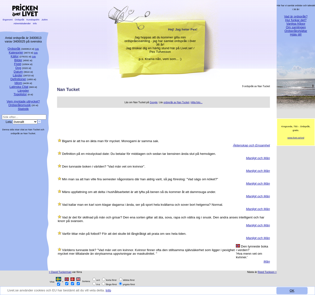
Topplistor (20, 94)
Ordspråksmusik (19, 105)
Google (154, 102)
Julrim (44, 19)
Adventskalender (22, 23)
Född (17, 64)
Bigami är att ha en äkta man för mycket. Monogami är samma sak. (110, 141)
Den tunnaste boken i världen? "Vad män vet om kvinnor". (103, 166)
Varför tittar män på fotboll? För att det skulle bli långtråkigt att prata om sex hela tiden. (124, 233)
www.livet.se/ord (295, 137)
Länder (17, 75)
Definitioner (18, 79)
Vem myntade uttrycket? (23, 101)
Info (108, 290)
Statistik (23, 109)
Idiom (18, 83)
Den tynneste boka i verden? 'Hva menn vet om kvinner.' (252, 252)
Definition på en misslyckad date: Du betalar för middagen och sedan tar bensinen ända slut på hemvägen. (139, 154)
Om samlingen (296, 27)
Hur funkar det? (296, 20)
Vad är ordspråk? (296, 16)
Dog (18, 68)
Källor (15, 56)
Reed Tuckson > (267, 272)
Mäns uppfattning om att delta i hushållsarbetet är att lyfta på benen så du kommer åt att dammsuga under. (139, 192)
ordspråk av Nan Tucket (176, 102)
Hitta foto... (196, 102)
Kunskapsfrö (33, 19)
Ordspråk (19, 19)
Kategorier (16, 52)
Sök (37, 49)
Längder (23, 90)
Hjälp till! (296, 34)
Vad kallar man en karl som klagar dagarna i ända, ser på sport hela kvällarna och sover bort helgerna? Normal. (142, 204)
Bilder (18, 60)
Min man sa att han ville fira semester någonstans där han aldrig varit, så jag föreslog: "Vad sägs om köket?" (140, 179)
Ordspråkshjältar (296, 31)
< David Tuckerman (60, 272)
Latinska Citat (19, 87)
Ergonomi (7, 19)
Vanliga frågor (295, 23)
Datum (18, 71)
